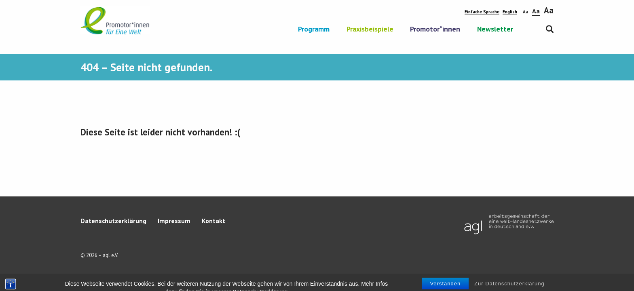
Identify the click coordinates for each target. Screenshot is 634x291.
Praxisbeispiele (370, 29)
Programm (314, 29)
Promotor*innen (435, 29)
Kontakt (213, 221)
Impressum (174, 221)
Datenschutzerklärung (113, 221)
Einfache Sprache (482, 12)
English (510, 12)
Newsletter (495, 29)
